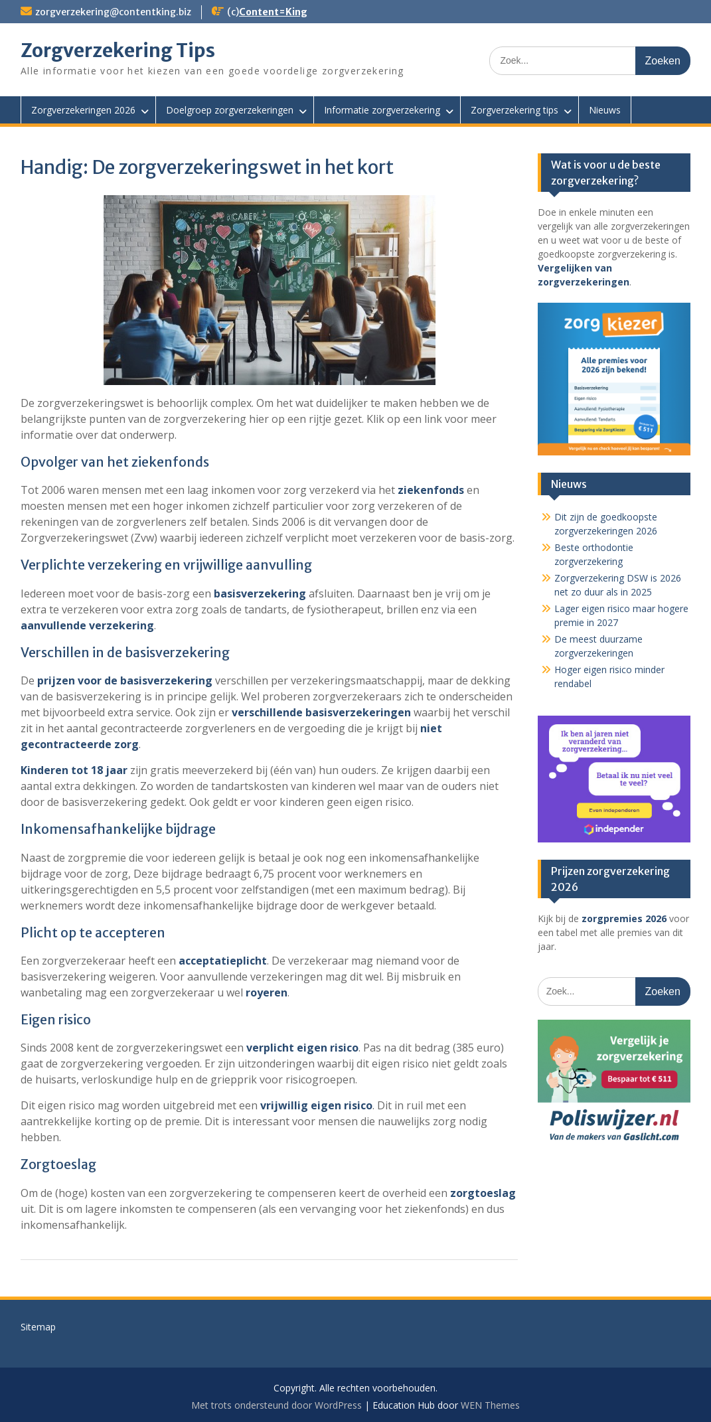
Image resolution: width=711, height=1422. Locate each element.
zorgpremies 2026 (624, 918)
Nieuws (605, 110)
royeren (266, 992)
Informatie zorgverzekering (382, 110)
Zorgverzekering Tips (118, 50)
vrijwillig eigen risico (316, 1105)
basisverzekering (260, 593)
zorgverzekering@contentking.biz (113, 12)
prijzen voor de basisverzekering (124, 680)
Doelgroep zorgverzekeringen (229, 110)
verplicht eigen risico (302, 1047)
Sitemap (38, 1326)
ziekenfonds (431, 490)
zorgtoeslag (483, 1193)
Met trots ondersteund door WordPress (276, 1405)
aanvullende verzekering (87, 625)
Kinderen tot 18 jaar (74, 770)
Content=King (273, 12)
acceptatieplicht (223, 960)
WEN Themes (490, 1405)
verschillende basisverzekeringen (321, 712)
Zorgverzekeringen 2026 (83, 110)
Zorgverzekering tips (514, 110)
